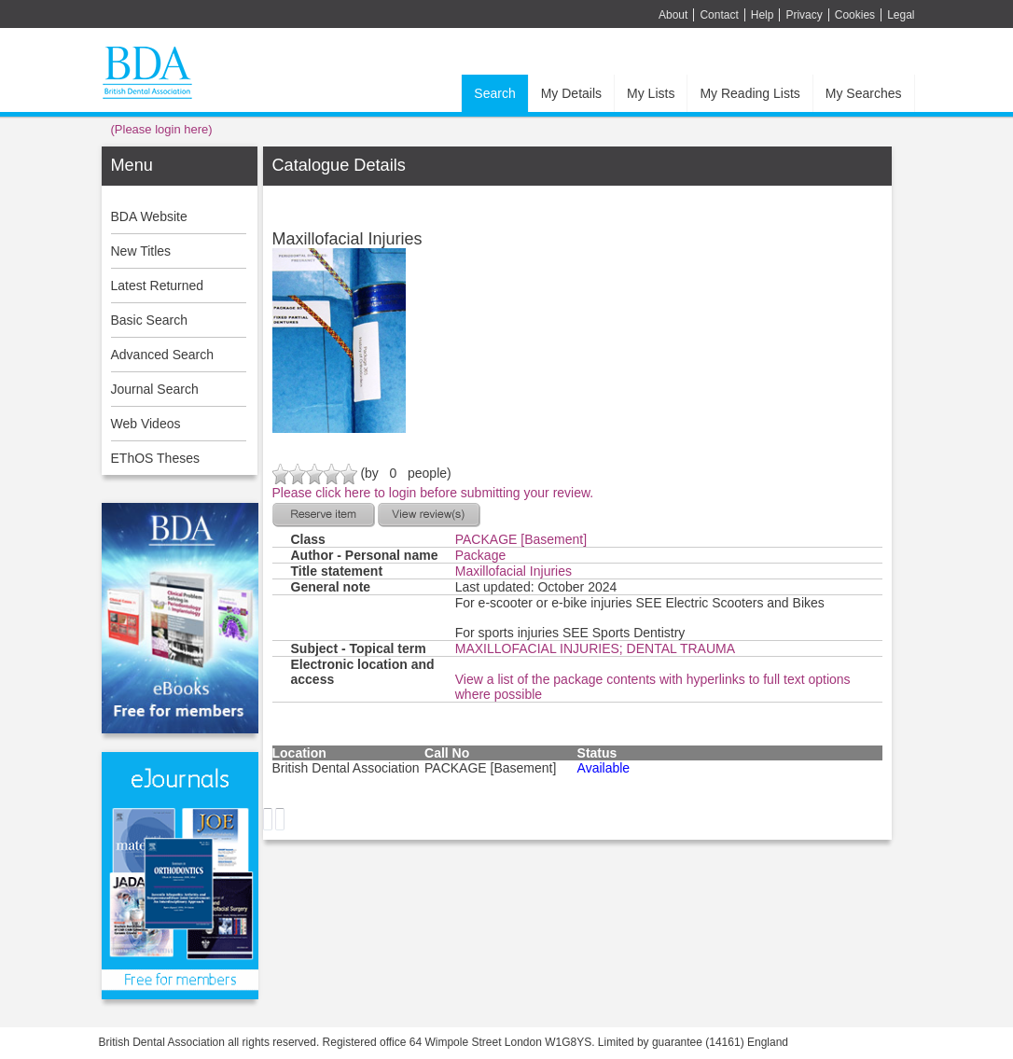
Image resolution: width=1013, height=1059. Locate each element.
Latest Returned (157, 285)
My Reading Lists (749, 93)
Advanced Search (163, 354)
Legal (900, 14)
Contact (719, 14)
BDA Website (149, 216)
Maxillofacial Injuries (513, 571)
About (673, 14)
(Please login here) (162, 129)
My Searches (864, 93)
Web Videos (146, 423)
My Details (571, 93)
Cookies (855, 14)
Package (480, 555)
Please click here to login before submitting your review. (433, 492)
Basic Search (149, 320)
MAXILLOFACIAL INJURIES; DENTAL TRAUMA (595, 648)
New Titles (141, 251)
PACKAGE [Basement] (521, 539)
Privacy (803, 14)
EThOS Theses (155, 458)
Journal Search (155, 389)
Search (494, 93)
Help (762, 14)
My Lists (650, 93)
